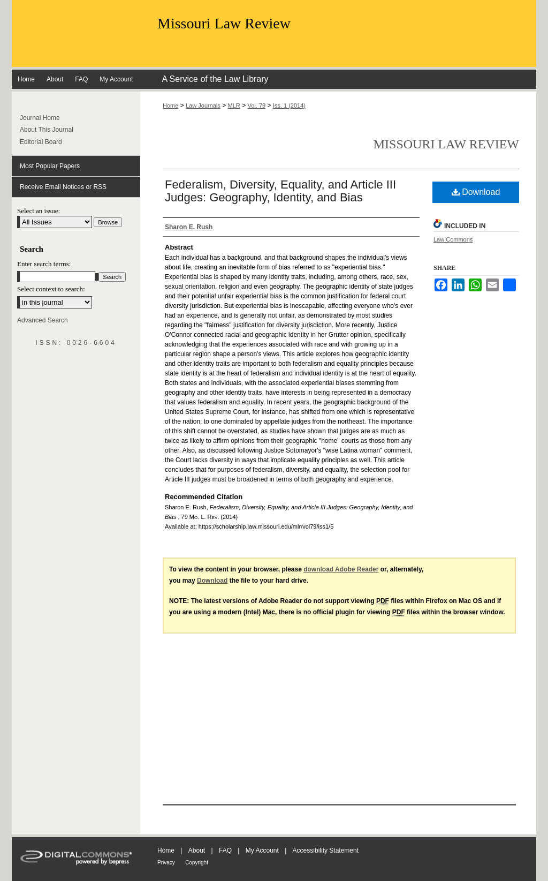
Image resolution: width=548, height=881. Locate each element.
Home (170, 105)
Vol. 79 (257, 105)
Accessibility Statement (326, 850)
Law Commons (453, 239)
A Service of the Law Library (215, 79)
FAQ (225, 850)
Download (476, 192)
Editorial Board (41, 142)
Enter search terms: (44, 264)
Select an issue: (38, 211)
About (196, 850)
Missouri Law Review (224, 23)
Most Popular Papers (50, 166)
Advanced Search (42, 320)
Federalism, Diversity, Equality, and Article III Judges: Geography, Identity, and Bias (280, 191)
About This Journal (46, 129)
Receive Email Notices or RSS (63, 187)
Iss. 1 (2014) (289, 105)
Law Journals (203, 105)
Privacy (166, 862)
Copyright (196, 862)
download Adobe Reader (340, 569)
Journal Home (40, 118)
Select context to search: (51, 289)
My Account (262, 850)
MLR (234, 105)
